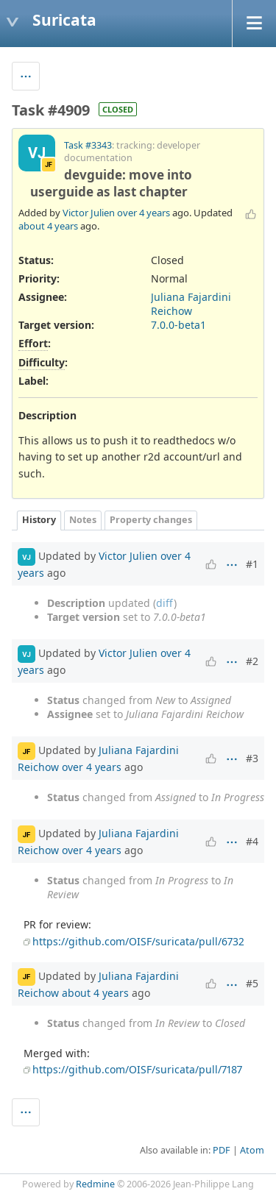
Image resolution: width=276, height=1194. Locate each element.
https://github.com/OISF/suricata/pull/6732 (138, 941)
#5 (252, 983)
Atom (252, 1150)
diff (165, 603)
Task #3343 (88, 145)
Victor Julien (89, 212)
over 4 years (143, 212)
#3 (252, 758)
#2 (252, 661)
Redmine (95, 1184)
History (39, 520)
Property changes (151, 520)
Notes (82, 520)
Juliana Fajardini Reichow (191, 304)
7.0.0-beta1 (178, 325)
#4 (252, 841)
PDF (221, 1150)
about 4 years (48, 225)
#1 (252, 564)
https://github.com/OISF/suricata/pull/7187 (137, 1069)
